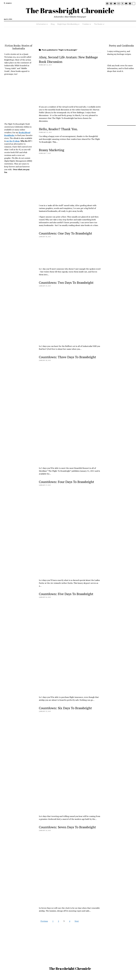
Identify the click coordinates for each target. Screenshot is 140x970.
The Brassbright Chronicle (70, 10)
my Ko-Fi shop (13, 141)
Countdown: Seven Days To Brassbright (67, 827)
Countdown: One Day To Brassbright (65, 233)
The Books (98, 24)
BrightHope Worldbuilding (67, 24)
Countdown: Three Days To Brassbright (67, 357)
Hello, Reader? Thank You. (58, 129)
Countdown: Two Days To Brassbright (66, 282)
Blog (53, 24)
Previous (44, 921)
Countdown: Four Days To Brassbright (66, 482)
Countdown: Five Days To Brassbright (66, 594)
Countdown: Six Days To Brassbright (65, 708)
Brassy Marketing (51, 150)
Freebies (85, 24)
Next (77, 921)
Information (41, 24)
